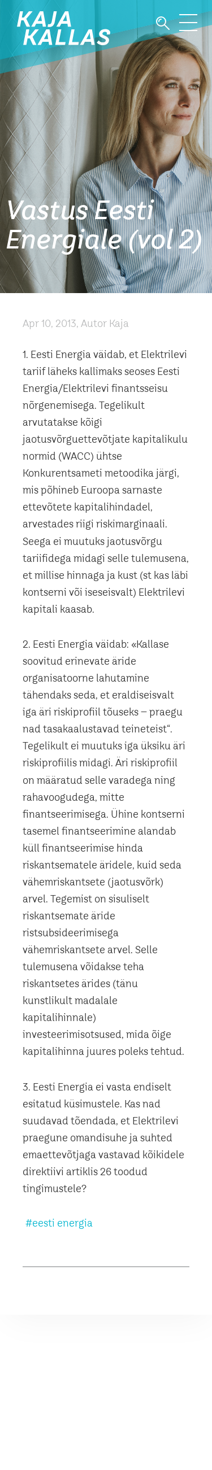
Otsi (163, 23)
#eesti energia (59, 1224)
